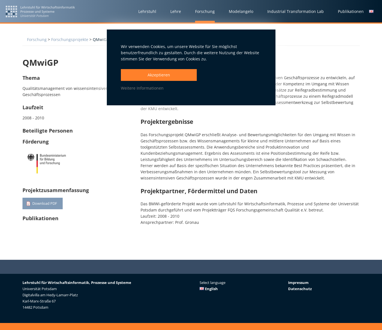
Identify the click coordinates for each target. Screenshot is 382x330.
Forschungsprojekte (69, 39)
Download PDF (45, 203)
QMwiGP (101, 39)
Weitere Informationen (142, 88)
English (209, 288)
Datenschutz (300, 288)
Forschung (37, 39)
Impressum (298, 282)
